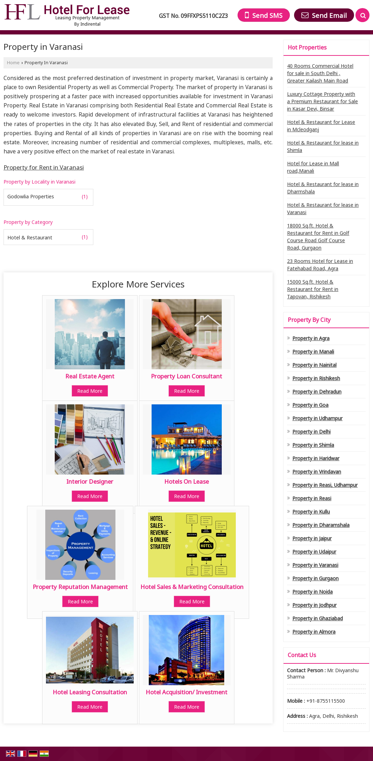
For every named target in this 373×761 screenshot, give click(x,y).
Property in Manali (313, 351)
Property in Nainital (314, 365)
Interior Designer (89, 481)
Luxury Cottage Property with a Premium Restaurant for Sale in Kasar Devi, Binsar (322, 101)
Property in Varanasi (315, 565)
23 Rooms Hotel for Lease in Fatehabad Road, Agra (320, 265)
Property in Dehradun (316, 391)
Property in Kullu (311, 511)
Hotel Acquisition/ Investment (186, 692)
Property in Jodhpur (314, 605)
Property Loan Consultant (186, 376)
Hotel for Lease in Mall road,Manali (313, 167)
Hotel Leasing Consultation (90, 692)
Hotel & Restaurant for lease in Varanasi (323, 208)
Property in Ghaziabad (317, 618)
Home (13, 63)
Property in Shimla (313, 445)
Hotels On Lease (186, 481)
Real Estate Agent (89, 376)
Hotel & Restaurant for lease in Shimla (323, 146)
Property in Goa (310, 405)
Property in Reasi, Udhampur (325, 485)
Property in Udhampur (317, 418)
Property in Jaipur (312, 538)
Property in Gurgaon (315, 578)
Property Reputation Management (80, 587)
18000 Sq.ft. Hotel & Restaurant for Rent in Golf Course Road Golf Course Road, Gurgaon (318, 236)
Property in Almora (313, 631)
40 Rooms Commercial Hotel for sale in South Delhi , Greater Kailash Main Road (320, 73)
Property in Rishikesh (316, 378)
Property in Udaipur (314, 551)
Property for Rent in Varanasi (44, 167)
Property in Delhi (311, 431)
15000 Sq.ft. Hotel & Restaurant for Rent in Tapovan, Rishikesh (312, 289)
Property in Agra (310, 338)
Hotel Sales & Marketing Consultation (192, 587)
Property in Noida (312, 591)
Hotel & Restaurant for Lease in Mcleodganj (321, 126)
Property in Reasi (311, 498)
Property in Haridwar (315, 458)
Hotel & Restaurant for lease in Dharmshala (323, 188)
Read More (89, 391)
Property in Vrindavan (316, 471)
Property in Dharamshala (320, 525)
